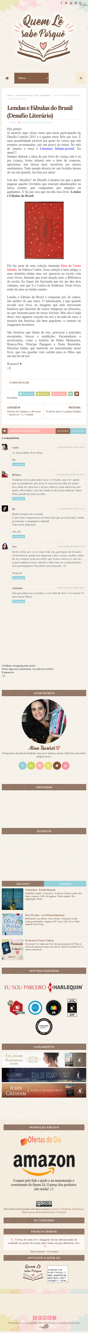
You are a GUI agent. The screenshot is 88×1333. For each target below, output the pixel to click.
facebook (78, 432)
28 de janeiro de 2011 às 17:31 (71, 547)
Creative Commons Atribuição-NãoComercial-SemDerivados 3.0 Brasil (53, 1212)
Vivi (14, 548)
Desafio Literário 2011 (27, 95)
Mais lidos (22, 885)
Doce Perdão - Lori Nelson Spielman (45, 916)
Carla (15, 448)
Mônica (16, 476)
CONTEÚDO (65, 885)
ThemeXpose (15, 1324)
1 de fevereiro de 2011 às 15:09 (70, 589)
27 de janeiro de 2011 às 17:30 (70, 510)
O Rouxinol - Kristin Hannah (40, 891)
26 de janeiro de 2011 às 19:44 (70, 448)
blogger (62, 432)
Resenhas (45, 95)
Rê (13, 510)
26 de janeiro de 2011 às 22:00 (70, 475)
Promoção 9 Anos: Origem (39, 941)
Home (10, 95)
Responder (18, 465)
